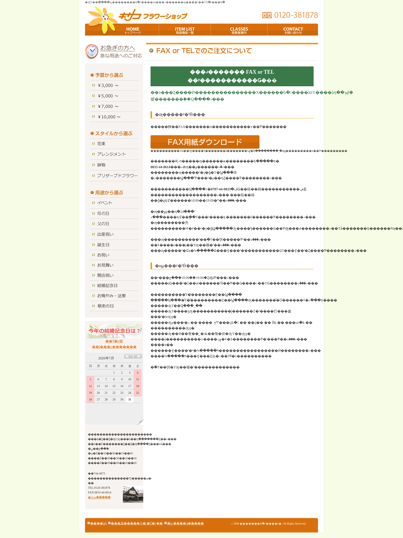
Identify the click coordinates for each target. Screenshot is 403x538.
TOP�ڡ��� (140, 30)
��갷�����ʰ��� (185, 30)
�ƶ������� (239, 30)
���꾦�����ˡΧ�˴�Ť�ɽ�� (137, 523)
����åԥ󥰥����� (98, 523)
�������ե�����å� (136, 14)
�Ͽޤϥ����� (99, 497)
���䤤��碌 (293, 30)
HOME (104, 30)
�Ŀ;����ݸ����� (185, 523)
